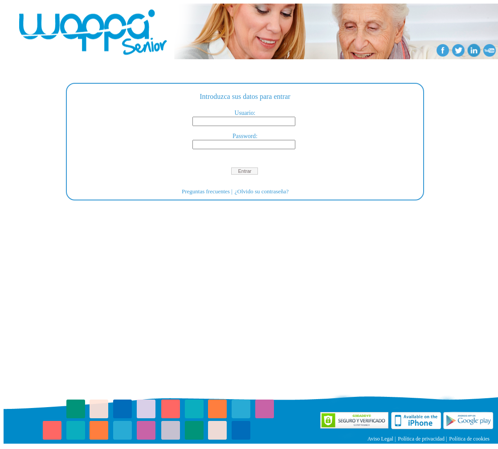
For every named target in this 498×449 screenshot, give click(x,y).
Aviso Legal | (381, 439)
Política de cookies (469, 439)
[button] (244, 171)
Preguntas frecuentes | (207, 191)
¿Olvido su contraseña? (262, 191)
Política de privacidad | (422, 439)
